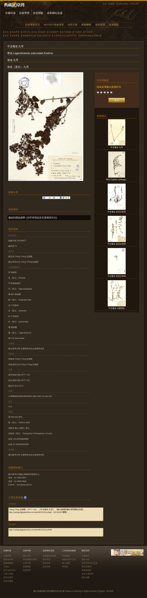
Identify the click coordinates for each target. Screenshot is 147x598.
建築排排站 (8, 559)
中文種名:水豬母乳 (117, 308)
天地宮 (6, 566)
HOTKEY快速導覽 (54, 24)
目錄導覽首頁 (32, 24)
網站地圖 (85, 577)
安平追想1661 (9, 570)
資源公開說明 (87, 574)
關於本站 (85, 559)
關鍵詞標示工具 (69, 559)
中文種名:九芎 (116, 147)
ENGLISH (134, 3)
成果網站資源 (54, 13)
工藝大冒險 (8, 574)
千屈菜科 (89, 32)
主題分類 (27, 563)
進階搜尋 (100, 24)
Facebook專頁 (122, 4)
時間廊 (65, 566)
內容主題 (72, 24)
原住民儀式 (8, 577)
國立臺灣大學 (45, 35)
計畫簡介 (85, 556)
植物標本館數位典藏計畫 (91, 35)
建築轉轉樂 (8, 563)
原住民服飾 (8, 581)
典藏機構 (86, 24)
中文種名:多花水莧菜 (117, 212)
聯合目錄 (27, 556)
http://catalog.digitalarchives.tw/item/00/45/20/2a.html (55, 532)
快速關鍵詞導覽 (30, 559)
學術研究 (46, 563)
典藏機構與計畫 (29, 35)
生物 (35, 32)
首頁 (105, 4)
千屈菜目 (78, 32)
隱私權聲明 (86, 570)
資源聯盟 (114, 24)
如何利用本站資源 (89, 563)
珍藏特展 (10, 13)
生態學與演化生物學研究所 (65, 35)
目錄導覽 (24, 13)
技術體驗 (38, 13)
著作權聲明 (86, 566)
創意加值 (46, 566)
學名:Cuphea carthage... (116, 179)
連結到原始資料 (16, 217)
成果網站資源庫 (49, 556)
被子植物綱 (66, 32)
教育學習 (46, 559)
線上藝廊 (66, 563)
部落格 (111, 4)
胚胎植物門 (54, 32)
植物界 (43, 32)
